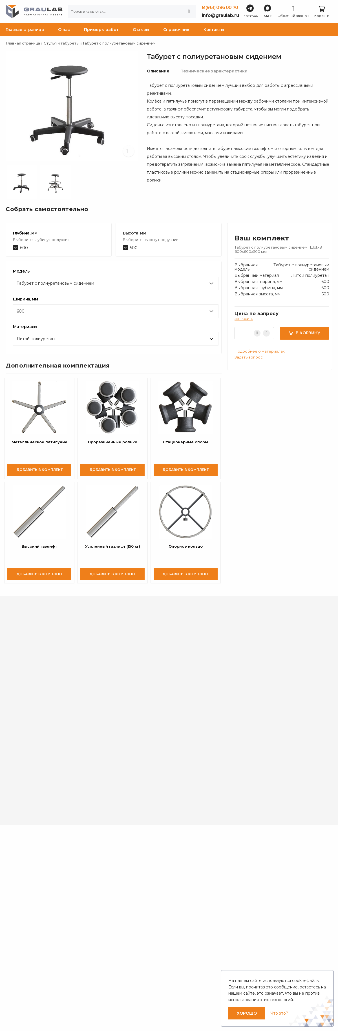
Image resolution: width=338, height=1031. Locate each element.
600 (24, 247)
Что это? (279, 1013)
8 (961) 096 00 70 (220, 7)
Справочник (176, 29)
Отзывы (141, 29)
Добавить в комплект (39, 470)
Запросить (244, 319)
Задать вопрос (249, 357)
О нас (64, 29)
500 (134, 247)
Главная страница (25, 29)
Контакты (214, 29)
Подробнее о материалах (260, 351)
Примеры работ (101, 29)
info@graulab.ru (220, 15)
